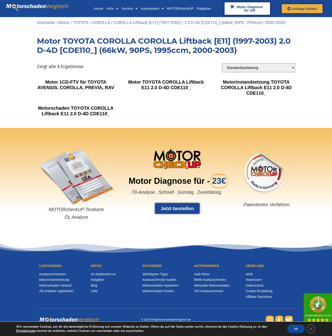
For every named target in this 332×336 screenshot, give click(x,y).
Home (98, 8)
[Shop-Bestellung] (258, 67)
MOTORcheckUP (180, 8)
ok (296, 329)
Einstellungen (26, 331)
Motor (63, 22)
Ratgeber (204, 8)
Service (129, 9)
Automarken (152, 9)
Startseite (46, 22)
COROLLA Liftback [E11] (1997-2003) (147, 22)
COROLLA (101, 22)
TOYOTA (81, 22)
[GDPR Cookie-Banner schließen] (311, 329)
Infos (113, 9)
